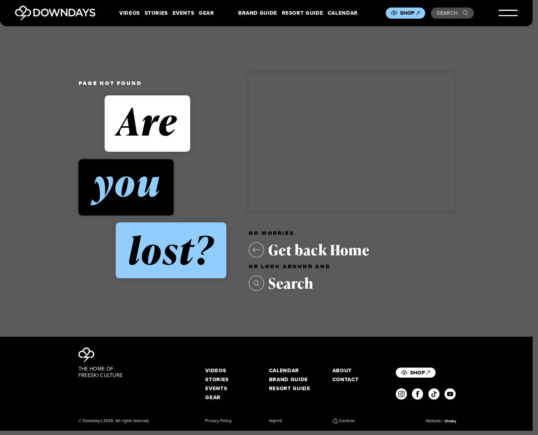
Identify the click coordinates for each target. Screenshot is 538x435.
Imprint (275, 421)
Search (452, 13)
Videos (129, 13)
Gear (206, 13)
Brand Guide (257, 13)
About (342, 370)
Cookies (343, 421)
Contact (345, 379)
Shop (410, 13)
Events (183, 13)
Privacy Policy (218, 421)
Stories (156, 13)
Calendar (343, 13)
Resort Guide (302, 13)
